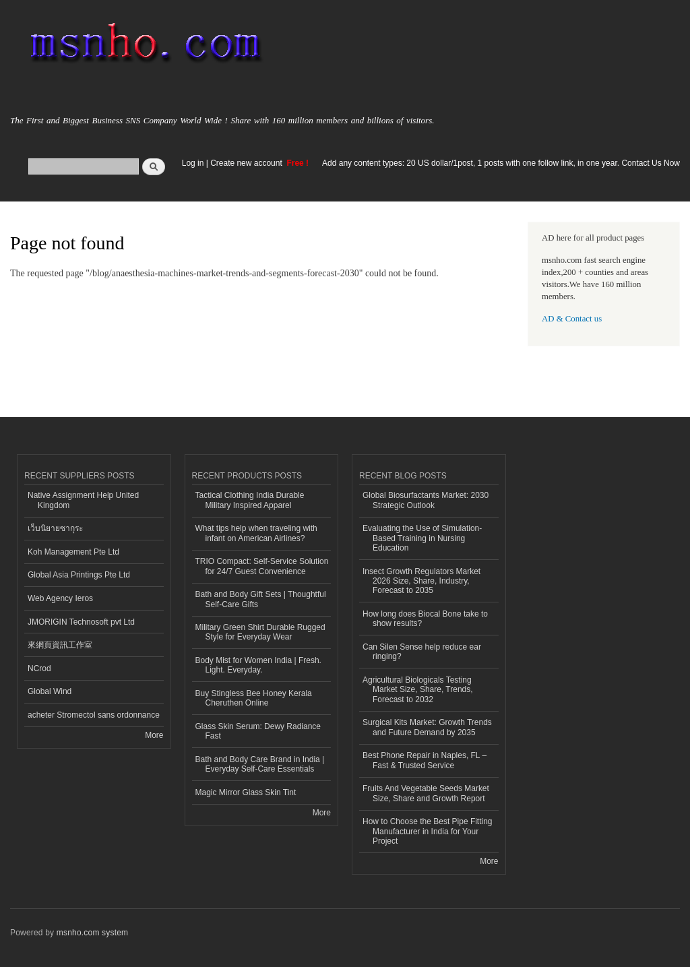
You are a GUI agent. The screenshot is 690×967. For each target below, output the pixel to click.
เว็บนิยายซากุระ (55, 528)
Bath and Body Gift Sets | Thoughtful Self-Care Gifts (260, 599)
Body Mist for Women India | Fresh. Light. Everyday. (258, 665)
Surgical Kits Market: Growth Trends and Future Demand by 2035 (427, 727)
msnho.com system (92, 932)
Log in (193, 163)
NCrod (39, 668)
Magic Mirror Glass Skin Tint (245, 792)
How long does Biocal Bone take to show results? (425, 618)
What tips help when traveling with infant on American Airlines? (256, 533)
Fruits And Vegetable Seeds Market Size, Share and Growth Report (426, 793)
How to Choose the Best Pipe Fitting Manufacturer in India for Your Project (428, 831)
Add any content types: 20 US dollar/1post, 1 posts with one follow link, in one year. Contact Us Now (501, 163)
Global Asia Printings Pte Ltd (79, 575)
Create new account (247, 163)
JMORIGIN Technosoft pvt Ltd (81, 622)
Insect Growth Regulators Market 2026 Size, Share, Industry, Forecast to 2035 (421, 581)
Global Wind (49, 691)
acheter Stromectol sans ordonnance (94, 715)
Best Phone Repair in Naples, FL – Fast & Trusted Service (425, 760)
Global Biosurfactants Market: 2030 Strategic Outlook (426, 500)
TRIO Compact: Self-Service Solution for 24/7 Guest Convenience (262, 566)
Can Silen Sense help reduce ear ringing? (422, 651)
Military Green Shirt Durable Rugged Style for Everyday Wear (260, 632)
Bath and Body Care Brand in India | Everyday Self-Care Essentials (260, 764)
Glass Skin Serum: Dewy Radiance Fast (258, 731)
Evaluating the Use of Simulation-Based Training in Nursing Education (422, 538)
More (154, 735)
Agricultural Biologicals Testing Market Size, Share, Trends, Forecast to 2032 (418, 689)
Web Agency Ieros (60, 598)
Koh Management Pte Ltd (73, 552)
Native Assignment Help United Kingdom (83, 500)
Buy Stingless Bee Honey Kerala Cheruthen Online (253, 698)
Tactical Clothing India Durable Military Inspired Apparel (250, 500)
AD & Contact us (572, 318)
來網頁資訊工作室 (60, 645)
